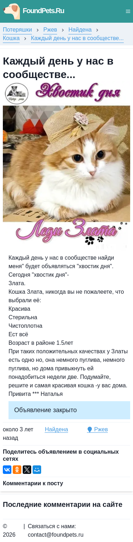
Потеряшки (17, 30)
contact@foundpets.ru (56, 535)
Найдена (80, 30)
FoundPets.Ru (33, 11)
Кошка (11, 38)
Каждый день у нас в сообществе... (77, 38)
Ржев (50, 30)
